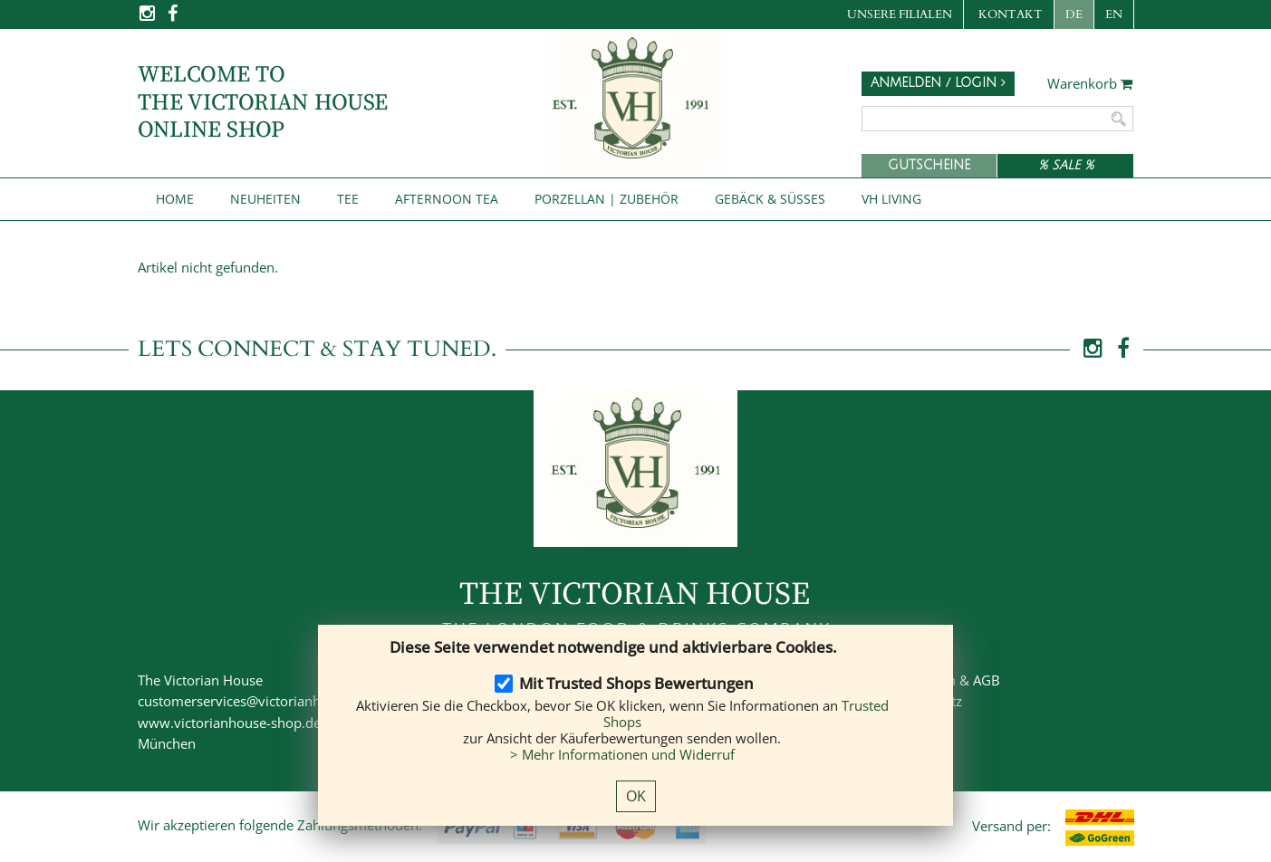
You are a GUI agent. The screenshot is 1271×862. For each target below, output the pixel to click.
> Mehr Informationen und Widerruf (622, 754)
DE (1074, 14)
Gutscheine (929, 165)
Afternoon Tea (446, 198)
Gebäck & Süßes (770, 198)
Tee (348, 198)
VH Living (891, 198)
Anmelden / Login (938, 83)
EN (1113, 14)
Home (175, 198)
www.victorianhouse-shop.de (229, 723)
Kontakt (1010, 14)
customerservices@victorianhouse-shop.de (271, 701)
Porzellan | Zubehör (606, 198)
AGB (986, 680)
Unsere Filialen (899, 14)
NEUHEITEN (265, 198)
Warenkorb (1090, 84)
